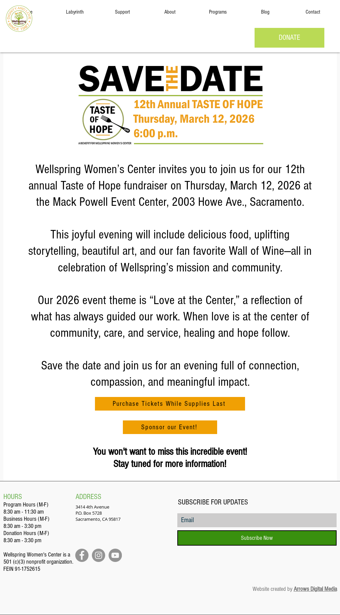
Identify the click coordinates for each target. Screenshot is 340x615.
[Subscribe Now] (257, 538)
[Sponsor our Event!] (170, 427)
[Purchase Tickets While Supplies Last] (170, 404)
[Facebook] (81, 555)
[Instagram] (98, 555)
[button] (122, 11)
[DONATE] (289, 38)
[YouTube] (115, 555)
